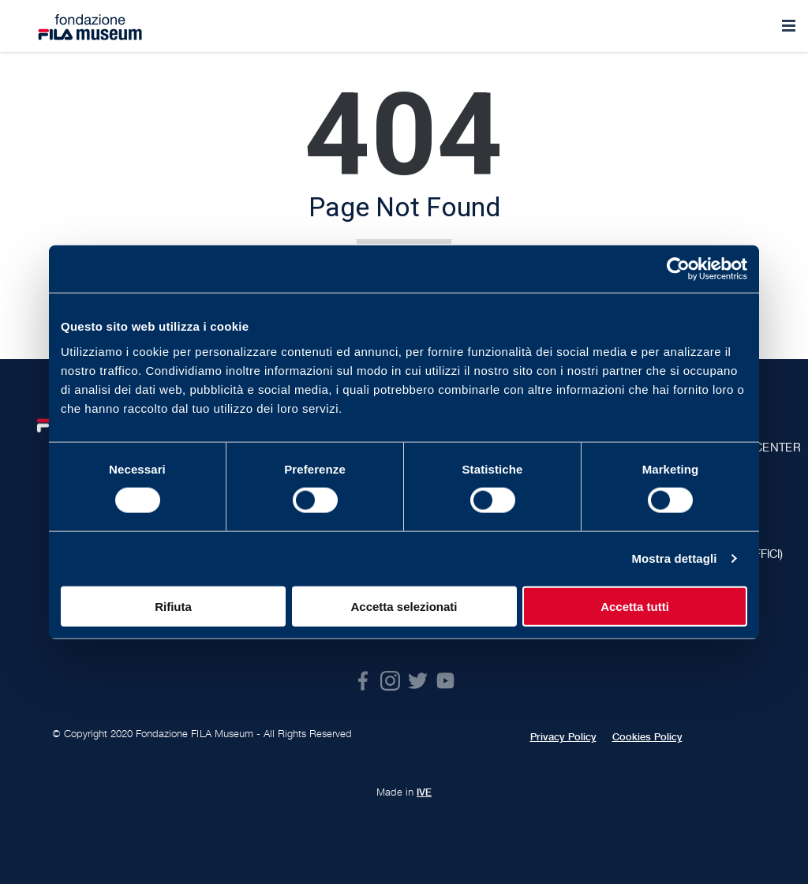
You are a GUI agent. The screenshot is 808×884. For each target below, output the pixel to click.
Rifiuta (173, 605)
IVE (424, 792)
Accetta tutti (634, 605)
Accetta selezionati (403, 605)
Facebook (362, 681)
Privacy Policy (563, 737)
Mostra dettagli (673, 558)
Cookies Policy (647, 737)
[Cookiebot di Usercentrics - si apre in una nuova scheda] (678, 269)
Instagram (390, 681)
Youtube (445, 681)
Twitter (418, 681)
